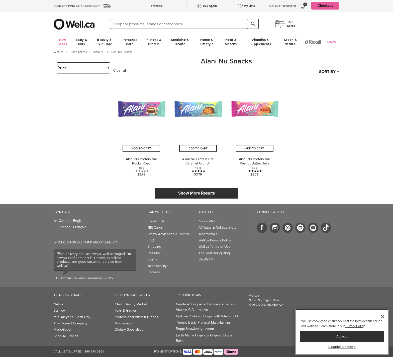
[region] (342, 331)
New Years (62, 42)
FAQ (151, 240)
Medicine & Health (180, 42)
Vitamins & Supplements (260, 42)
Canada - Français (72, 227)
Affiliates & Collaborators (217, 227)
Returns (154, 253)
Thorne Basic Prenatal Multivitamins (203, 322)
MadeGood (62, 329)
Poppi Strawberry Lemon (195, 328)
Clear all (120, 70)
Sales (331, 42)
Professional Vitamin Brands (136, 317)
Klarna (152, 259)
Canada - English (71, 220)
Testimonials (208, 234)
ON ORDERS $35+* (77, 6)
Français (157, 6)
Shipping (154, 246)
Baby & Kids (81, 42)
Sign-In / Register (282, 6)
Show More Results (196, 193)
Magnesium (124, 323)
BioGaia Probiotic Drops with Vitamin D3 (207, 316)
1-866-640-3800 (93, 351)
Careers (154, 272)
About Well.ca (209, 221)
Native (58, 304)
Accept (342, 336)
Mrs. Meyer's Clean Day (72, 317)
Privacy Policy (354, 326)
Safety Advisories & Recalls (169, 234)
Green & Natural (290, 42)
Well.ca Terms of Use (215, 246)
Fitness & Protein (154, 42)
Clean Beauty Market (131, 304)
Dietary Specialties (129, 329)
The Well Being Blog (214, 253)
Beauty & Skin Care (104, 42)
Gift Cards (155, 227)
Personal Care (130, 42)
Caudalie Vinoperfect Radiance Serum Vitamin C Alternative (205, 307)
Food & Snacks (231, 42)
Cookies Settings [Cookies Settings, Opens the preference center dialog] (342, 347)
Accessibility (157, 266)
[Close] (382, 316)
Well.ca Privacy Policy (215, 240)
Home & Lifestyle (206, 42)
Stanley (59, 310)
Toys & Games (126, 310)
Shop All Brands (66, 336)
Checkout (325, 5)
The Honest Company (70, 323)
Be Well (206, 259)
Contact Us (156, 221)
